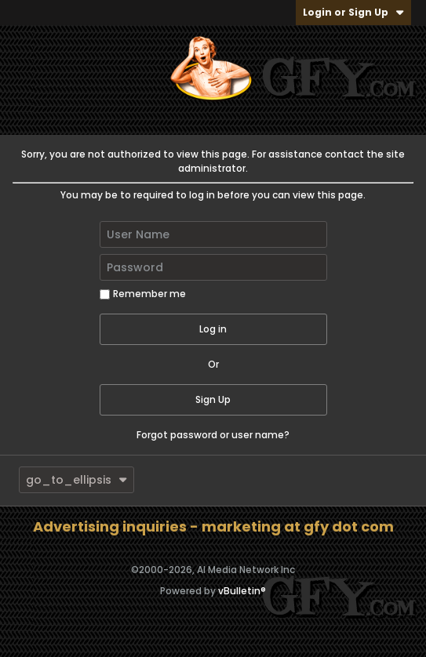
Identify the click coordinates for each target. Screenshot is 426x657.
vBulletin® (242, 590)
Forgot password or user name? (213, 434)
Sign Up (213, 399)
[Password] (213, 267)
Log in (213, 329)
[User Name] (213, 234)
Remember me (143, 293)
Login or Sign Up (353, 12)
